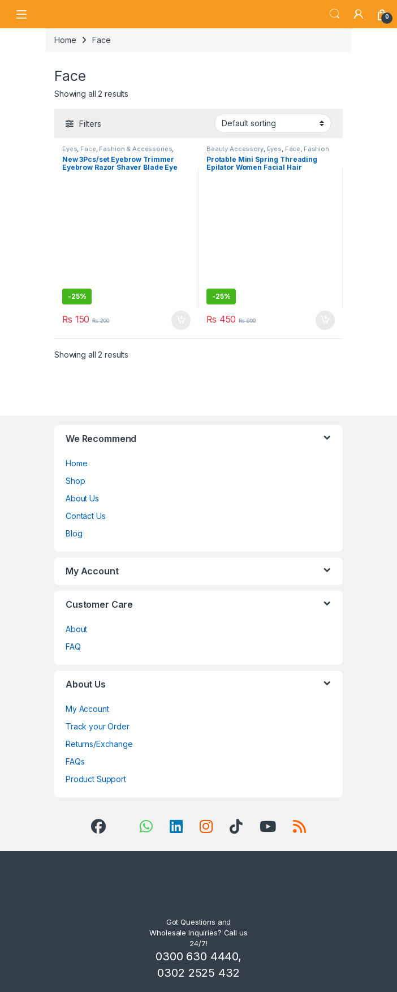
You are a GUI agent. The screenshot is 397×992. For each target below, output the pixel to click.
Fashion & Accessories (135, 149)
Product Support (96, 779)
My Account (87, 709)
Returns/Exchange (99, 744)
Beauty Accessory (235, 149)
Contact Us (86, 516)
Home (65, 40)
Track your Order (98, 726)
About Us (82, 498)
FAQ (73, 646)
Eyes (69, 149)
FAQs (75, 761)
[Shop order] (272, 123)
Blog (74, 533)
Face (88, 149)
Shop (75, 481)
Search (335, 14)
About (76, 629)
